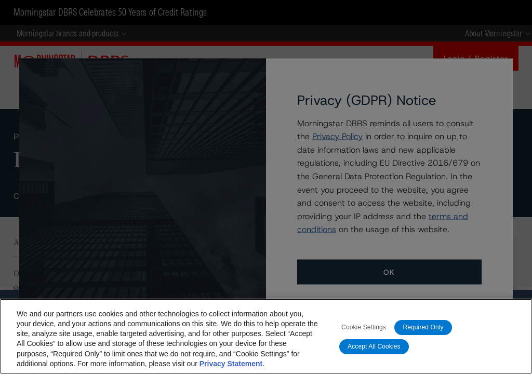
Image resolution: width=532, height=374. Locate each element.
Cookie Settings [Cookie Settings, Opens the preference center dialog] (363, 327)
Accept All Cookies (374, 346)
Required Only (423, 327)
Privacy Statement (231, 363)
